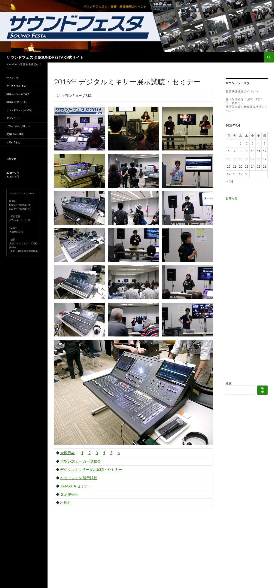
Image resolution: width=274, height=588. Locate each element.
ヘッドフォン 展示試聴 (78, 478)
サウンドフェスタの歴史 (19, 110)
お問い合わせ (13, 142)
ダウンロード (13, 118)
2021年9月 (12, 176)
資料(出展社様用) (15, 134)
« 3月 (230, 181)
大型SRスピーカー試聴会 (80, 461)
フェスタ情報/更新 (16, 86)
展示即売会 (69, 494)
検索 (229, 383)
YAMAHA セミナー (75, 486)
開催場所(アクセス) (16, 102)
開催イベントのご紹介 (18, 94)
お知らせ (232, 198)
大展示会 (67, 453)
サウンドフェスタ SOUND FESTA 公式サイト (44, 57)
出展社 (65, 502)
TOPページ (12, 78)
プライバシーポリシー (18, 126)
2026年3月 (12, 172)
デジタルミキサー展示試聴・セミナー (91, 469)
